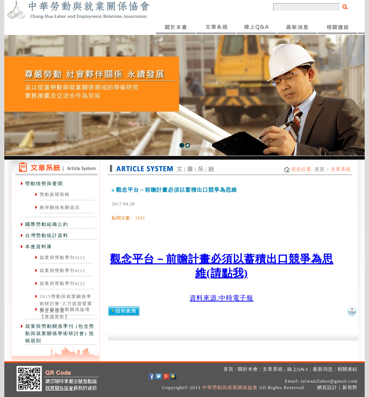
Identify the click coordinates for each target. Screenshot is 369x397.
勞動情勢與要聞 (44, 183)
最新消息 (323, 369)
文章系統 (273, 369)
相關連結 (347, 369)
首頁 (320, 169)
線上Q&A (297, 369)
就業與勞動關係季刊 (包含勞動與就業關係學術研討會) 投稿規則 (59, 333)
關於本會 (248, 369)
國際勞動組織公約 (46, 224)
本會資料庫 (38, 246)
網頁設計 (327, 387)
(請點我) (227, 273)
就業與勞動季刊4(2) (62, 283)
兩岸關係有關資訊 (60, 207)
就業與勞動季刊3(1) (62, 257)
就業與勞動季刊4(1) (62, 270)
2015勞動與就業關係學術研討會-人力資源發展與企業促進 (66, 303)
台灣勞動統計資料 (46, 235)
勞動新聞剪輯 (55, 194)
